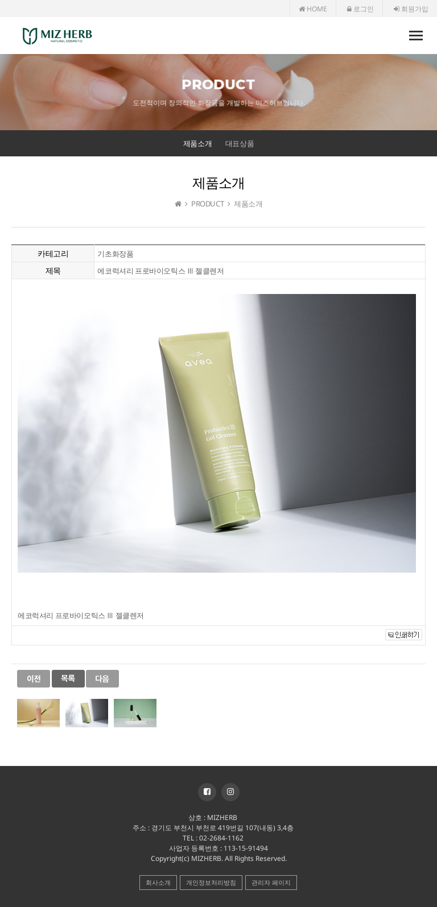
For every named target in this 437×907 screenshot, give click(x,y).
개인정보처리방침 (211, 882)
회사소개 (158, 882)
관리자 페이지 (271, 882)
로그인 (360, 9)
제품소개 (197, 143)
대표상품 (239, 143)
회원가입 (411, 9)
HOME (313, 9)
